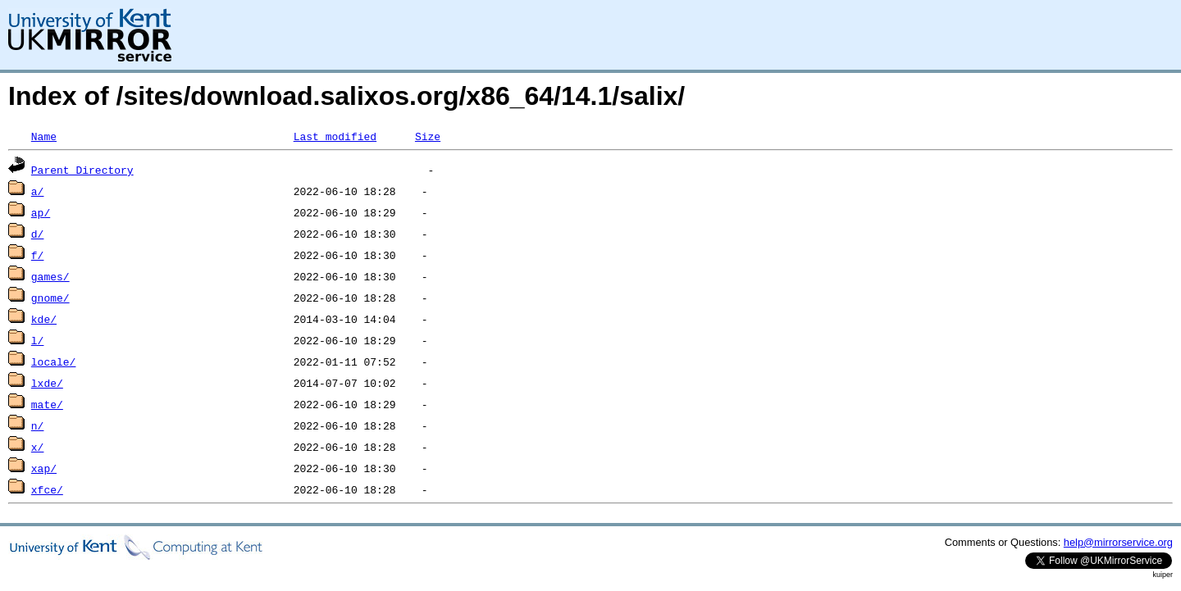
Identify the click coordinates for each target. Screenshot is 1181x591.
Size (427, 136)
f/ (37, 255)
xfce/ (47, 489)
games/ (50, 276)
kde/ (44, 318)
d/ (37, 233)
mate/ (47, 404)
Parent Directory (82, 169)
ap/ (40, 212)
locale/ (53, 361)
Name (44, 136)
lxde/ (47, 382)
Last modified (335, 136)
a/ (37, 191)
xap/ (44, 468)
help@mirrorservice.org (1118, 542)
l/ (37, 340)
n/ (37, 425)
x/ (37, 446)
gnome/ (50, 297)
